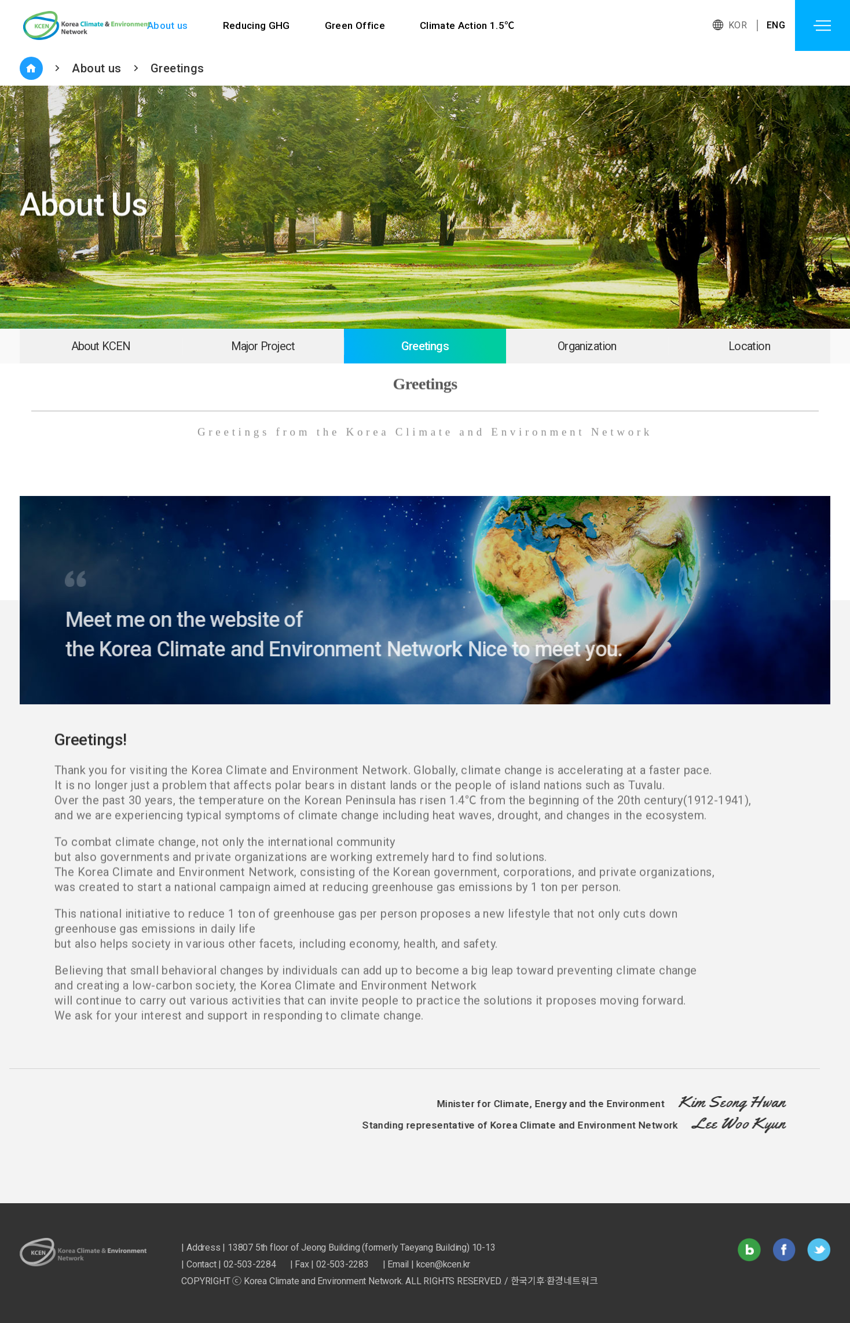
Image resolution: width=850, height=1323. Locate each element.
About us (167, 25)
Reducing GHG (257, 25)
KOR (737, 25)
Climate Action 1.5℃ (468, 25)
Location (749, 346)
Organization (587, 346)
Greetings (177, 68)
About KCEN (101, 346)
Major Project (263, 346)
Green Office (355, 25)
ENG (776, 25)
